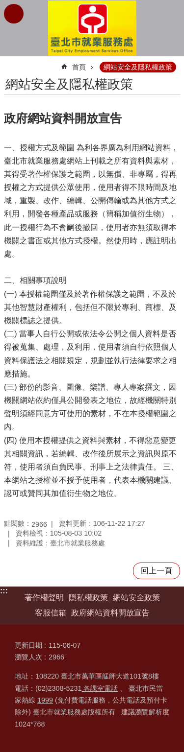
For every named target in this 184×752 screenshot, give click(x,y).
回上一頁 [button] (156, 570)
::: (4, 591)
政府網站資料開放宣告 (110, 613)
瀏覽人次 (28, 657)
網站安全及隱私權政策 (138, 67)
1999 (45, 700)
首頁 (79, 67)
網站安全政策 (136, 597)
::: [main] (10, 63)
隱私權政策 (88, 597)
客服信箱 (50, 613)
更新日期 (28, 645)
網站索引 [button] (14, 14)
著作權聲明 (44, 597)
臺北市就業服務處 (92, 28)
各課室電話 (99, 688)
